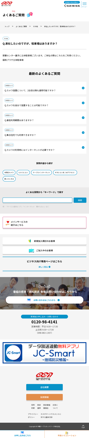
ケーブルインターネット (41, 172)
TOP (83, 427)
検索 (80, 200)
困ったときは (9, 179)
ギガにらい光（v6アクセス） (65, 172)
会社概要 (44, 387)
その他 (6, 38)
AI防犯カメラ (9, 85)
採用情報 (44, 397)
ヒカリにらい (23, 172)
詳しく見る (43, 267)
